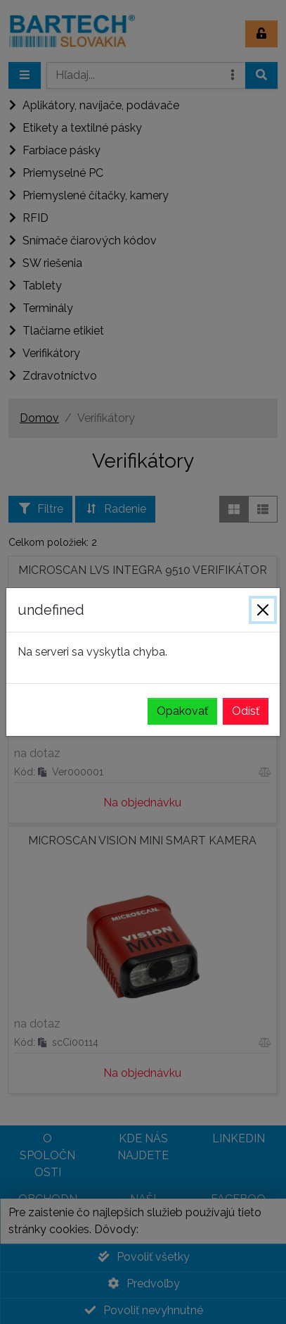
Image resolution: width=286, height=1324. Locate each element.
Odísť (245, 711)
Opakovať (182, 711)
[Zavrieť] (263, 610)
